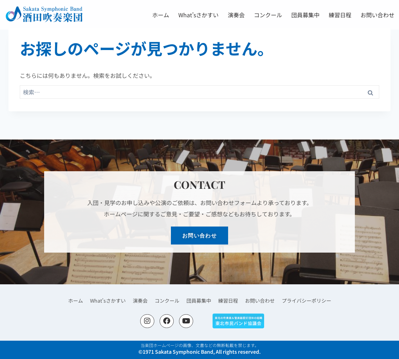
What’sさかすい (198, 15)
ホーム (160, 15)
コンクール (268, 15)
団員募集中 (305, 15)
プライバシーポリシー (306, 300)
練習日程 (340, 15)
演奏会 (236, 15)
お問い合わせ (377, 15)
